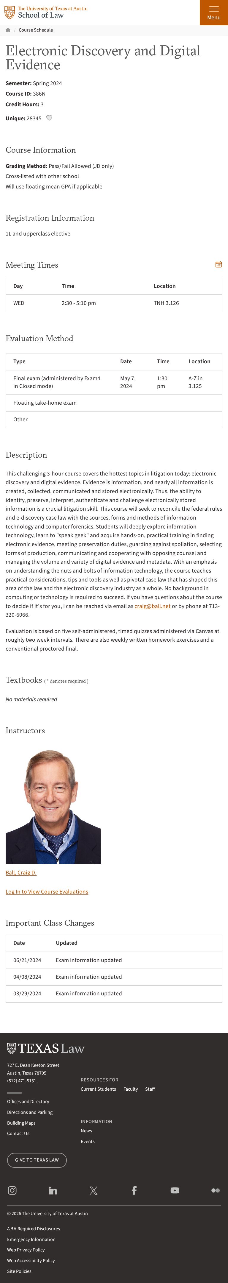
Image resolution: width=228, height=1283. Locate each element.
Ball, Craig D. (53, 811)
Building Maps (21, 1123)
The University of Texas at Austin (55, 1213)
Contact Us (18, 1133)
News (86, 1130)
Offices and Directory (28, 1101)
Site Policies (19, 1271)
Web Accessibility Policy (31, 1260)
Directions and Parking (30, 1112)
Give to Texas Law (37, 1160)
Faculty (131, 1089)
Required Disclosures (33, 1228)
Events (88, 1141)
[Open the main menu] (214, 12)
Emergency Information (31, 1239)
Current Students (98, 1089)
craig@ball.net (152, 606)
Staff (150, 1089)
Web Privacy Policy (26, 1250)
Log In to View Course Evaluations (47, 892)
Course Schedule (36, 30)
